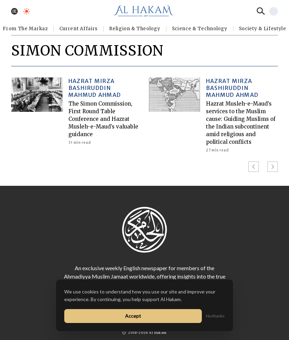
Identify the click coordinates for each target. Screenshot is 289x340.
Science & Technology (200, 29)
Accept (133, 316)
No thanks (215, 315)
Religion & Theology (134, 29)
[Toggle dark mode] (26, 11)
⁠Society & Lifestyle (262, 29)
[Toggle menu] (14, 11)
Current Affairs (78, 29)
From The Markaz (25, 29)
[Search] (261, 11)
